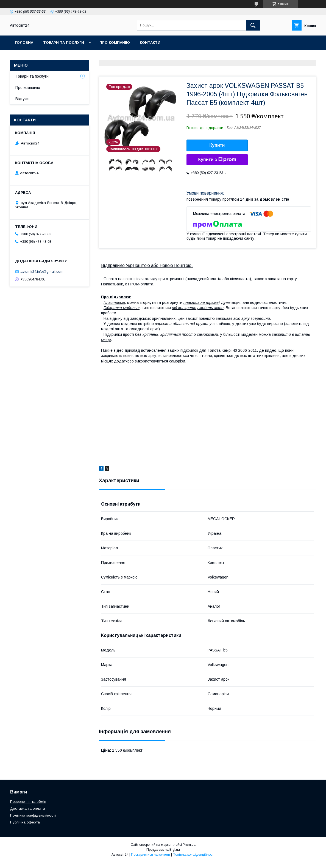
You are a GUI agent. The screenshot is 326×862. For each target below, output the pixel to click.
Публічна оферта (25, 822)
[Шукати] (253, 25)
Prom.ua (189, 845)
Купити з (217, 159)
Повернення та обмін (28, 802)
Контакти (150, 42)
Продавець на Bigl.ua (163, 850)
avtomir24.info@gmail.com (41, 271)
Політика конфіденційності (33, 815)
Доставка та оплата (27, 808)
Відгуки (22, 99)
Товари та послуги (63, 42)
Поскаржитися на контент (150, 854)
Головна (24, 42)
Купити (217, 145)
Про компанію (114, 42)
